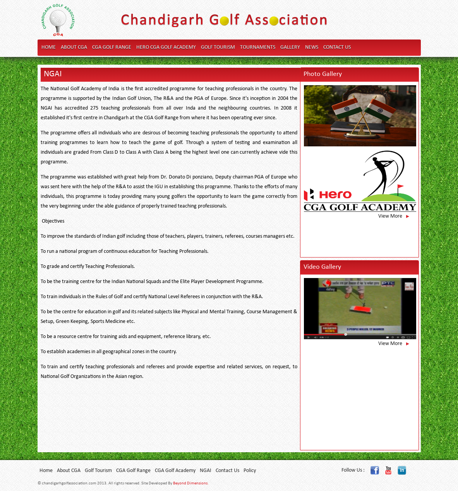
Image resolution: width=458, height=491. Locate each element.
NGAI (205, 471)
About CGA (74, 47)
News (311, 47)
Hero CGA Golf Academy (166, 47)
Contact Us (337, 47)
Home (48, 47)
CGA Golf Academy (175, 471)
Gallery (290, 47)
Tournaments (257, 47)
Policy (250, 471)
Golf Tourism (218, 47)
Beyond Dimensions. (191, 483)
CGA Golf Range (111, 47)
